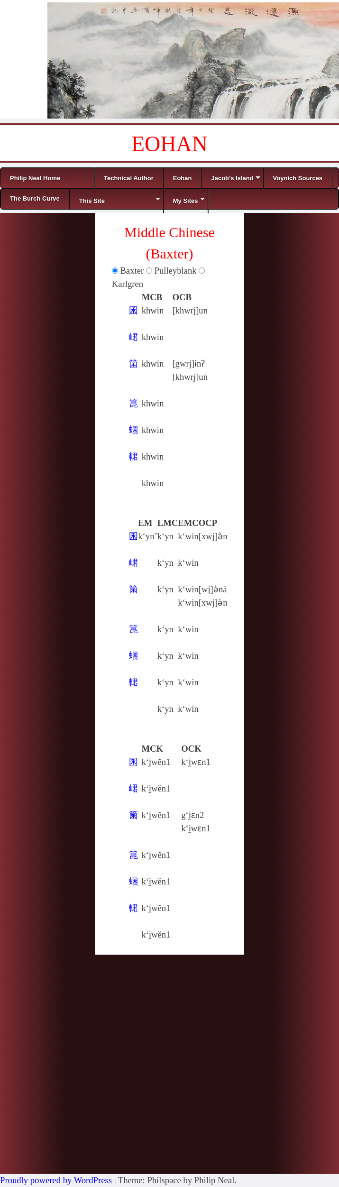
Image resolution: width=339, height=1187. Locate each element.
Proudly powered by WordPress (56, 1180)
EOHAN (169, 144)
